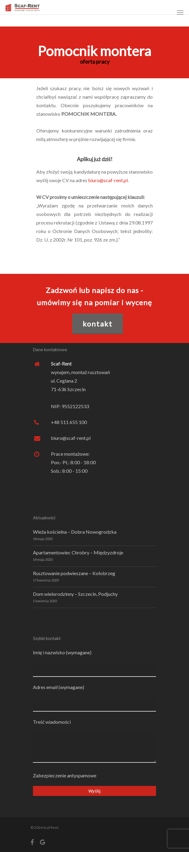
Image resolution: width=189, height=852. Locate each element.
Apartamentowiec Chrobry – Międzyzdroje (78, 552)
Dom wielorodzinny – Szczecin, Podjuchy (75, 594)
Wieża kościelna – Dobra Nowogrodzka (74, 532)
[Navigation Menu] (180, 12)
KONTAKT (97, 323)
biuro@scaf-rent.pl (108, 180)
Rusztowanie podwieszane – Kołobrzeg (74, 573)
